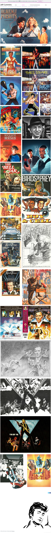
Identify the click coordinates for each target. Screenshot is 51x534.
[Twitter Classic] (48, 492)
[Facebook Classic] (50, 492)
